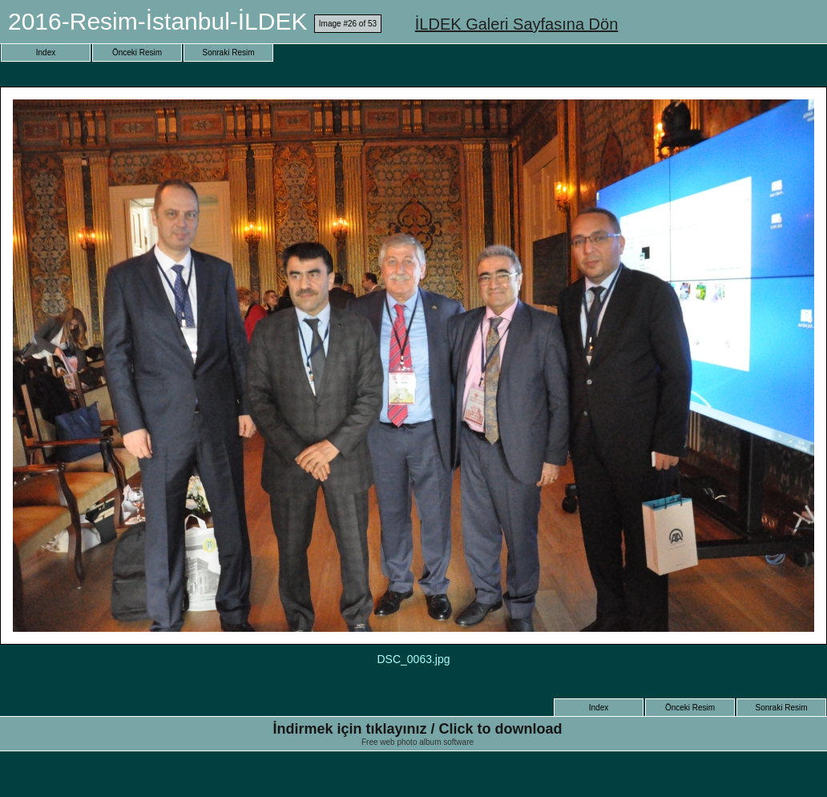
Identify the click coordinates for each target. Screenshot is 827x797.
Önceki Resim (137, 52)
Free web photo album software (417, 742)
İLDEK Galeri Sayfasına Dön (516, 24)
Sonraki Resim (228, 52)
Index (45, 52)
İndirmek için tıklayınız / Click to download (417, 729)
